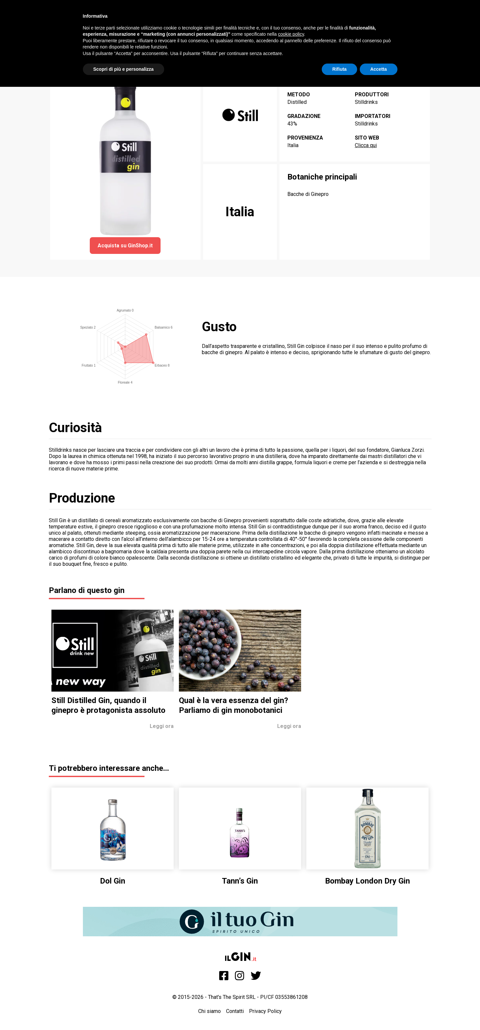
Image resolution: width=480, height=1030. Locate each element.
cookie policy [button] (291, 34)
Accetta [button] (378, 69)
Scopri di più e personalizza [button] (123, 69)
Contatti (235, 1011)
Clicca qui (366, 145)
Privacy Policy (265, 1011)
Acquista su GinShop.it (125, 245)
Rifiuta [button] (339, 69)
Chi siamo (209, 1011)
